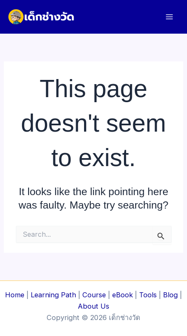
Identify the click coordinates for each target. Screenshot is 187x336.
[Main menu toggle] (169, 17)
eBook (122, 295)
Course (94, 295)
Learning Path (53, 295)
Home (14, 295)
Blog (170, 295)
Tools (148, 295)
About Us (93, 306)
